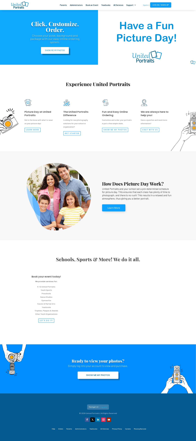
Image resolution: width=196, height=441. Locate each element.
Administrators (76, 5)
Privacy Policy (117, 429)
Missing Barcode (140, 429)
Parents (63, 5)
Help (53, 429)
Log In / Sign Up (161, 5)
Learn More (114, 207)
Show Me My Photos (55, 50)
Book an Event (92, 5)
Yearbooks (105, 5)
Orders (60, 429)
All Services (118, 5)
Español (145, 5)
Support (129, 5)
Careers (128, 429)
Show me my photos (98, 375)
